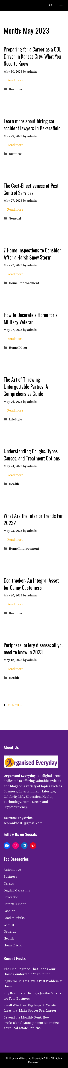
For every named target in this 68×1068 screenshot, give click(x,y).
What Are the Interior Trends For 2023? (33, 519)
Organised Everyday (20, 776)
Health (14, 484)
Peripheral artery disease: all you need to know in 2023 (34, 648)
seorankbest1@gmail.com (23, 823)
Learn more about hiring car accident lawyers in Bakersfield (32, 124)
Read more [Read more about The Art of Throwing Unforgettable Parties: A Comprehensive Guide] (15, 410)
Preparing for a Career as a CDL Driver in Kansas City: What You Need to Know (32, 56)
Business (15, 89)
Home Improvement (24, 283)
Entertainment (15, 904)
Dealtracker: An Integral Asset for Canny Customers (31, 584)
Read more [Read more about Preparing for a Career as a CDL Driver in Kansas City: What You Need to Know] (15, 80)
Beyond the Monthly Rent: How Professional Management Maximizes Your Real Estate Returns (32, 1022)
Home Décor (18, 348)
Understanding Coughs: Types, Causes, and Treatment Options (32, 454)
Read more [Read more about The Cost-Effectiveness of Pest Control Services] (15, 209)
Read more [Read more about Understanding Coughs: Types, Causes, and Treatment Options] (15, 475)
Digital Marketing (17, 890)
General (15, 218)
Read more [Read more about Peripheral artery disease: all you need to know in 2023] (15, 669)
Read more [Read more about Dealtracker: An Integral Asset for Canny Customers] (15, 604)
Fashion (9, 911)
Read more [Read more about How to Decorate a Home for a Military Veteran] (15, 339)
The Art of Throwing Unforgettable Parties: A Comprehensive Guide (26, 386)
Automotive (12, 870)
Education (11, 897)
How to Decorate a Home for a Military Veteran (30, 318)
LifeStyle (15, 419)
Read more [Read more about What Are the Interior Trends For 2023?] (15, 540)
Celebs (9, 883)
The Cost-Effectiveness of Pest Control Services (31, 189)
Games (9, 925)
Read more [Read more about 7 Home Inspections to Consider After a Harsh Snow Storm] (15, 274)
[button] (51, 5)
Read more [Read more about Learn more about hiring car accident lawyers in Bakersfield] (15, 145)
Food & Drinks (14, 918)
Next (17, 705)
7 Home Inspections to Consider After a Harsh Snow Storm (32, 253)
